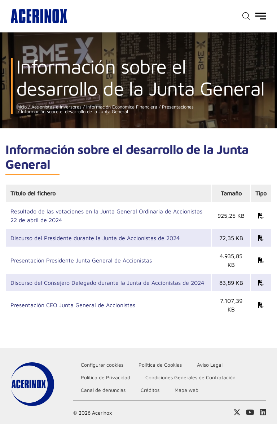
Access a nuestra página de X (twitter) (237, 412)
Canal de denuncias (103, 390)
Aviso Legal (210, 365)
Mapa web (186, 390)
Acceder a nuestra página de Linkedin (263, 412)
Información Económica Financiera (121, 107)
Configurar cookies (102, 365)
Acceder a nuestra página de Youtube (250, 412)
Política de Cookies (160, 365)
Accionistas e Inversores (56, 107)
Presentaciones (177, 107)
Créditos (150, 390)
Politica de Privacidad (105, 377)
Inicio (21, 107)
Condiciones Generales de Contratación (190, 377)
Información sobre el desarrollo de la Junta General (73, 111)
